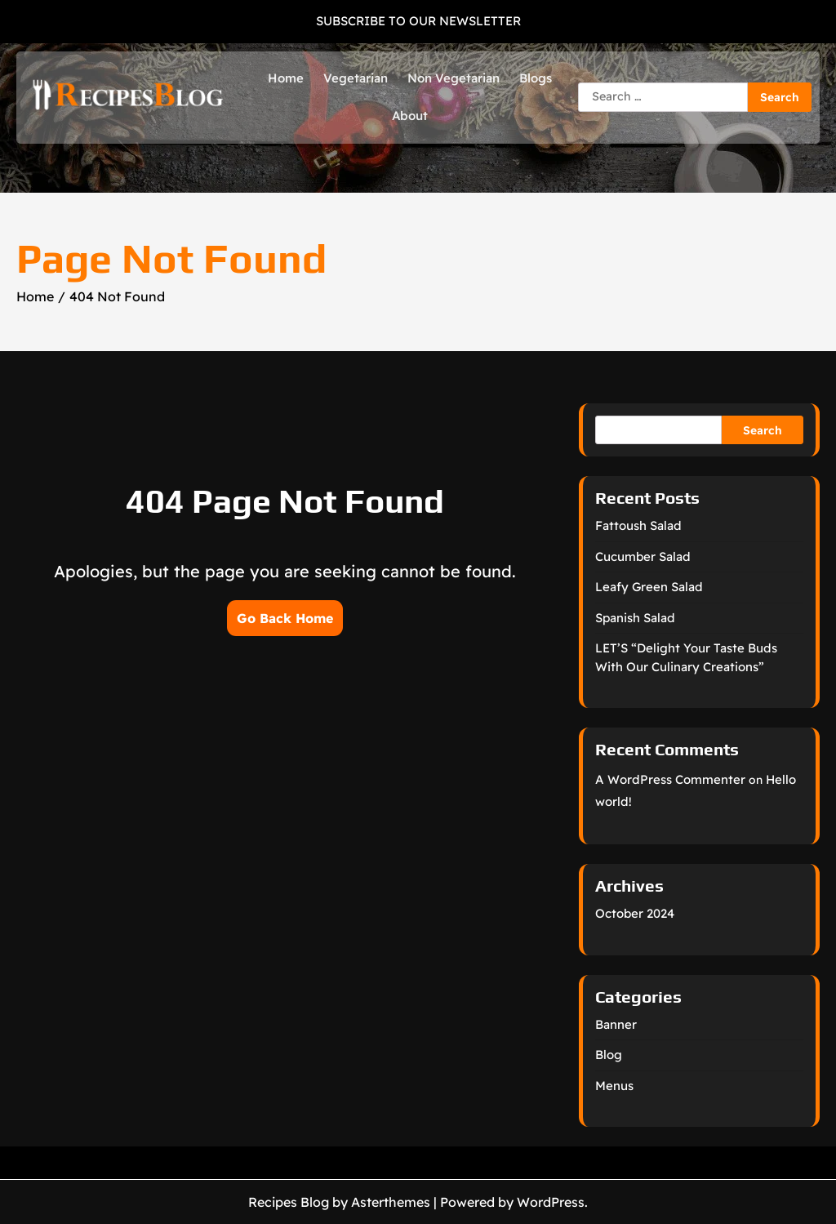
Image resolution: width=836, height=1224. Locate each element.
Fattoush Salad (638, 525)
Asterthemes (390, 1202)
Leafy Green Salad (649, 586)
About (410, 115)
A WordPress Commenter (670, 779)
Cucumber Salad (643, 556)
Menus (614, 1085)
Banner (616, 1024)
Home (286, 78)
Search (762, 430)
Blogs (535, 78)
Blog (608, 1054)
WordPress (551, 1202)
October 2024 (634, 913)
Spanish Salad (635, 617)
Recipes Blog (288, 1202)
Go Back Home (285, 618)
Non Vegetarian (453, 78)
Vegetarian (355, 78)
